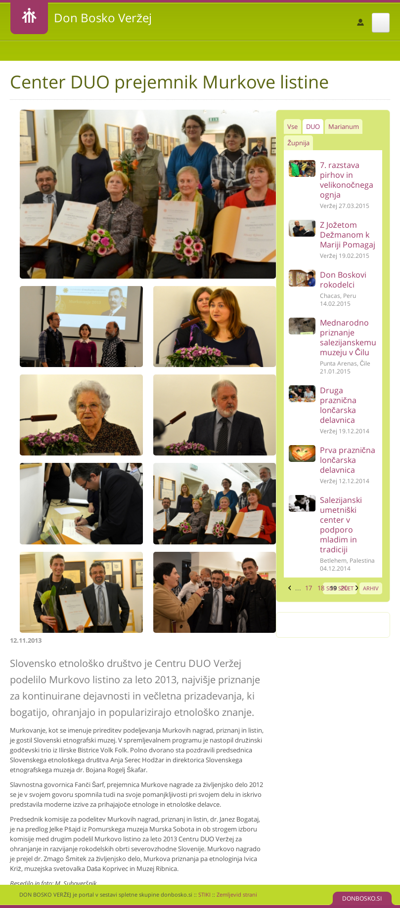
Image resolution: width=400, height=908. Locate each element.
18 (320, 587)
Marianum (343, 126)
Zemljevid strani (237, 894)
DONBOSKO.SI (362, 898)
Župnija (298, 142)
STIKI (204, 894)
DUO (313, 126)
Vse (292, 126)
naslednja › (355, 588)
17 (308, 587)
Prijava (360, 22)
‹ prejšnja (288, 588)
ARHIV (371, 588)
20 (344, 587)
